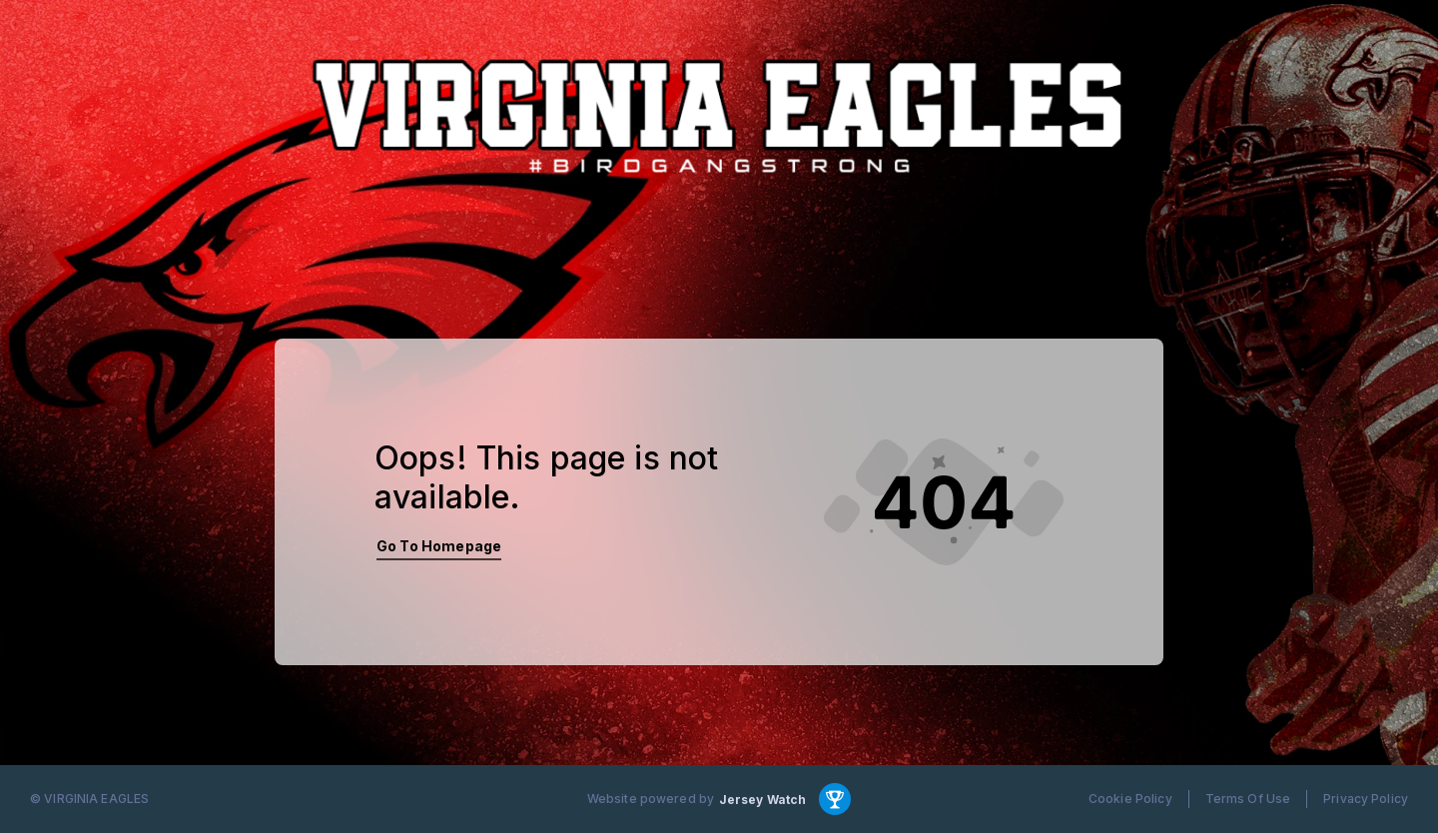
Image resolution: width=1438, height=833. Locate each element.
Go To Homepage (438, 545)
